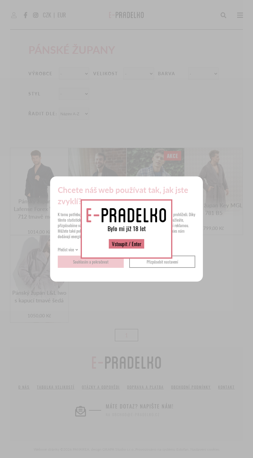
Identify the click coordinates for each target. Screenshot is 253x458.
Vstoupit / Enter (126, 244)
